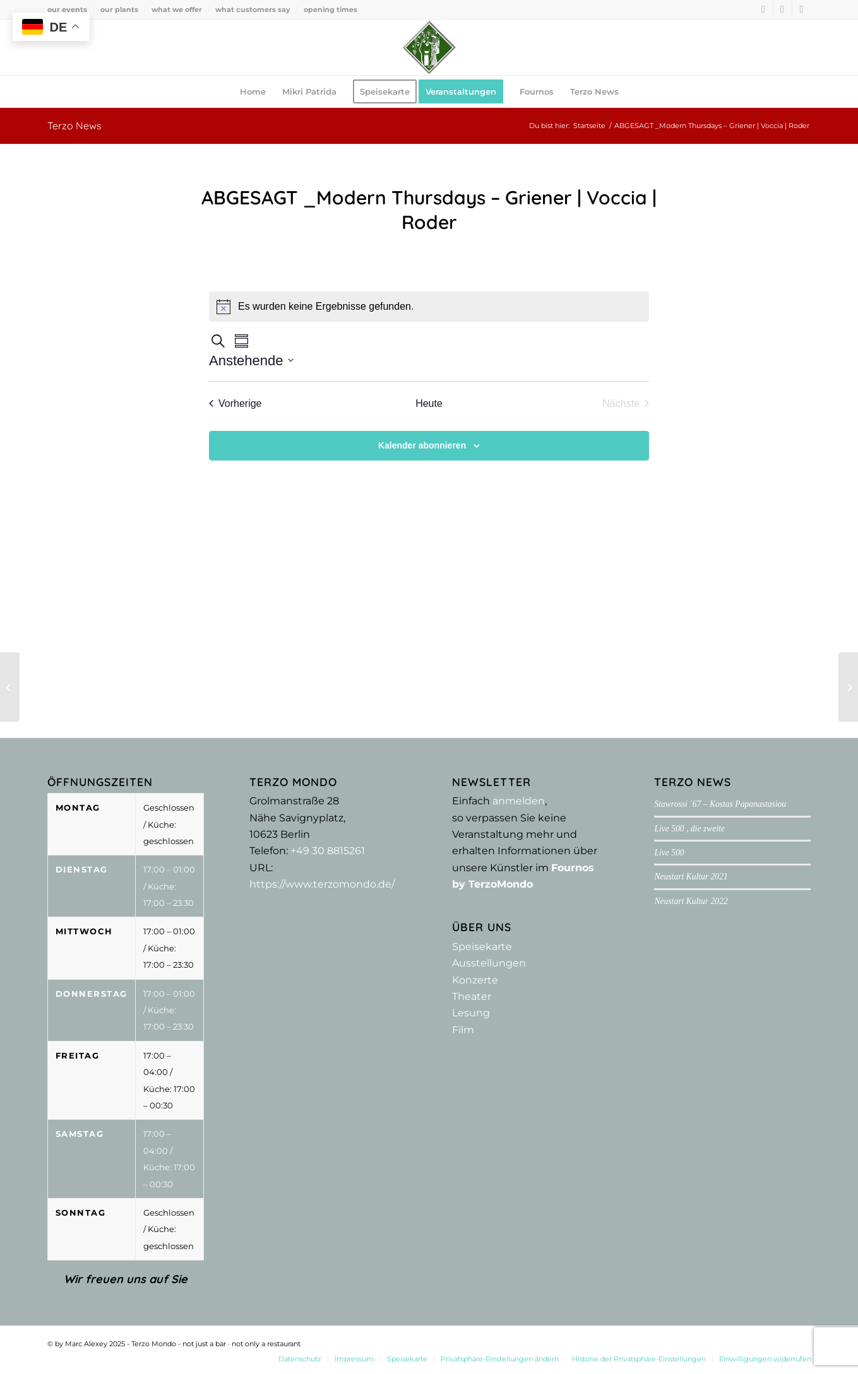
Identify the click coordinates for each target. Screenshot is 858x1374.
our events (67, 9)
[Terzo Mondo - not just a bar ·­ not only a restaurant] (429, 47)
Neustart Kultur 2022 (690, 901)
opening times (330, 9)
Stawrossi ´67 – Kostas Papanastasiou (720, 804)
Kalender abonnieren (422, 445)
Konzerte (475, 980)
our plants (119, 9)
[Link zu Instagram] (782, 9)
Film (463, 1030)
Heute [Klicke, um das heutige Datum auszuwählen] (429, 403)
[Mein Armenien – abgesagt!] (10, 687)
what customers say (252, 9)
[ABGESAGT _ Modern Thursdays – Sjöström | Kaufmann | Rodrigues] (848, 687)
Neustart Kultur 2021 (690, 876)
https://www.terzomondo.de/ (322, 884)
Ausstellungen (489, 963)
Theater (471, 996)
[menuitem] (70, 9)
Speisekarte (482, 947)
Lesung (471, 1013)
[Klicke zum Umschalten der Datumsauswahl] (251, 360)
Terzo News (74, 125)
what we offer (177, 9)
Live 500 (669, 852)
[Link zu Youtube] (801, 9)
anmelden (518, 801)
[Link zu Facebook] (763, 9)
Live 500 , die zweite (689, 828)
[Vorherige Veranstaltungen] (235, 404)
